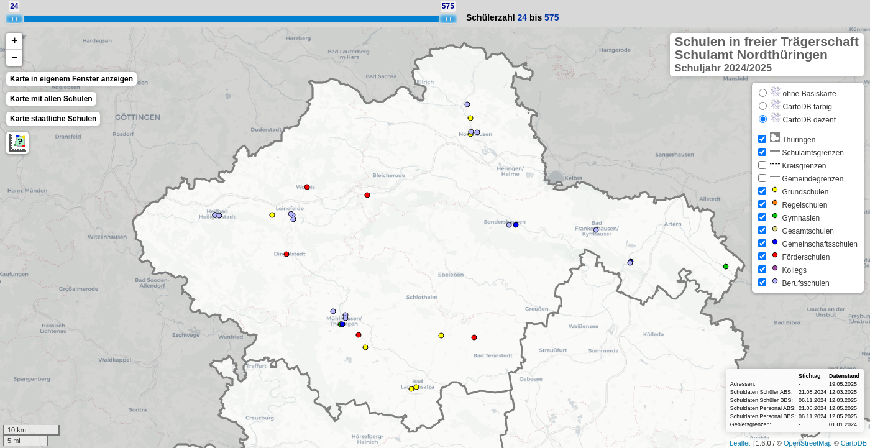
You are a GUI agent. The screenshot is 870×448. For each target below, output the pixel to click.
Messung (17, 143)
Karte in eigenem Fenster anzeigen (71, 79)
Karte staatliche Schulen (53, 118)
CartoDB (854, 443)
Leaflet (740, 443)
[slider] (14, 19)
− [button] (14, 57)
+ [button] (14, 41)
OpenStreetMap (808, 443)
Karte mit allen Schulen (51, 98)
